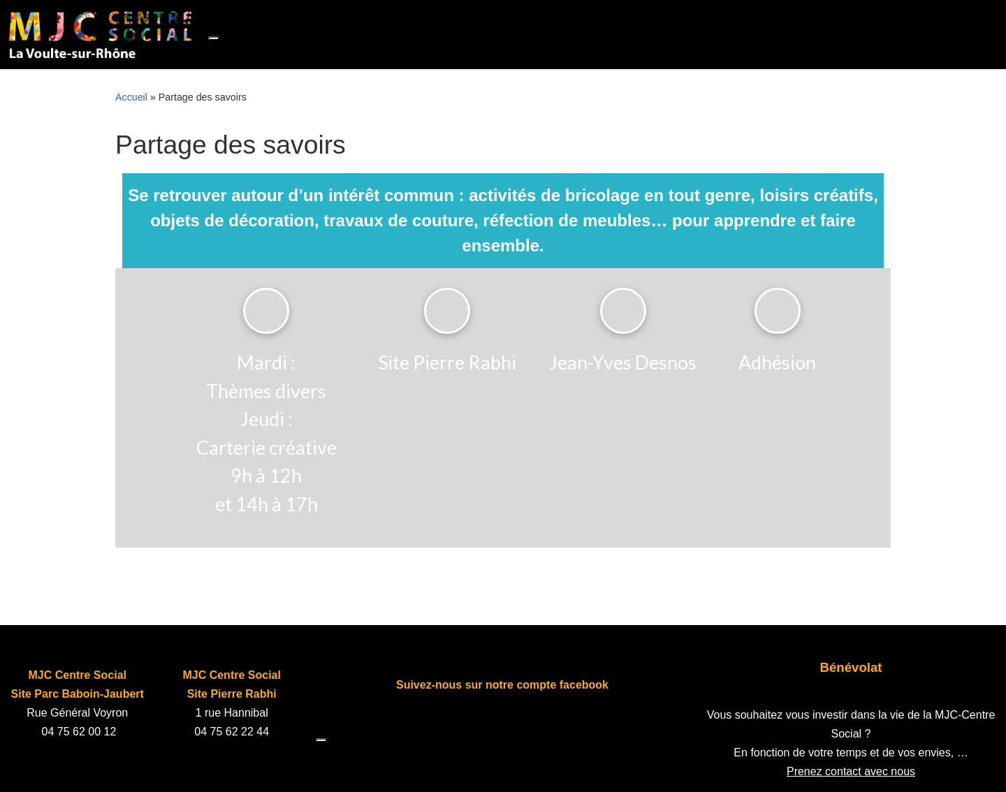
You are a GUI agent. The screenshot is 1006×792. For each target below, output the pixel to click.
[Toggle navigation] (213, 38)
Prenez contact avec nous (851, 771)
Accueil (131, 97)
